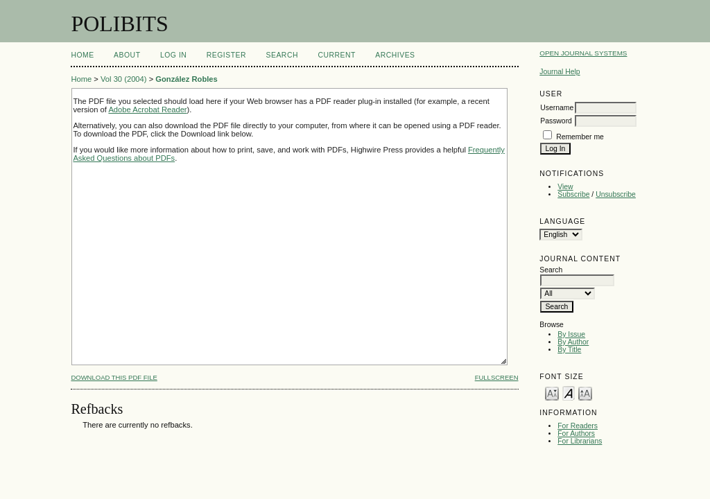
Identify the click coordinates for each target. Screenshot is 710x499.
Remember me (580, 137)
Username (556, 108)
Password (556, 121)
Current (336, 55)
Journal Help (559, 72)
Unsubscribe (616, 194)
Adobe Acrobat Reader (147, 109)
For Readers (577, 426)
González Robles (186, 79)
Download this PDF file (114, 377)
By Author (573, 342)
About (127, 55)
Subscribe (573, 194)
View (565, 187)
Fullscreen (497, 377)
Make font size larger (585, 393)
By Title (569, 349)
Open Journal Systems (583, 53)
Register (226, 55)
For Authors (576, 433)
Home (82, 55)
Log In (173, 55)
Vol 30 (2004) (124, 79)
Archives (395, 55)
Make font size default (568, 393)
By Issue (571, 334)
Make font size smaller (552, 393)
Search (282, 55)
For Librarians (579, 441)
